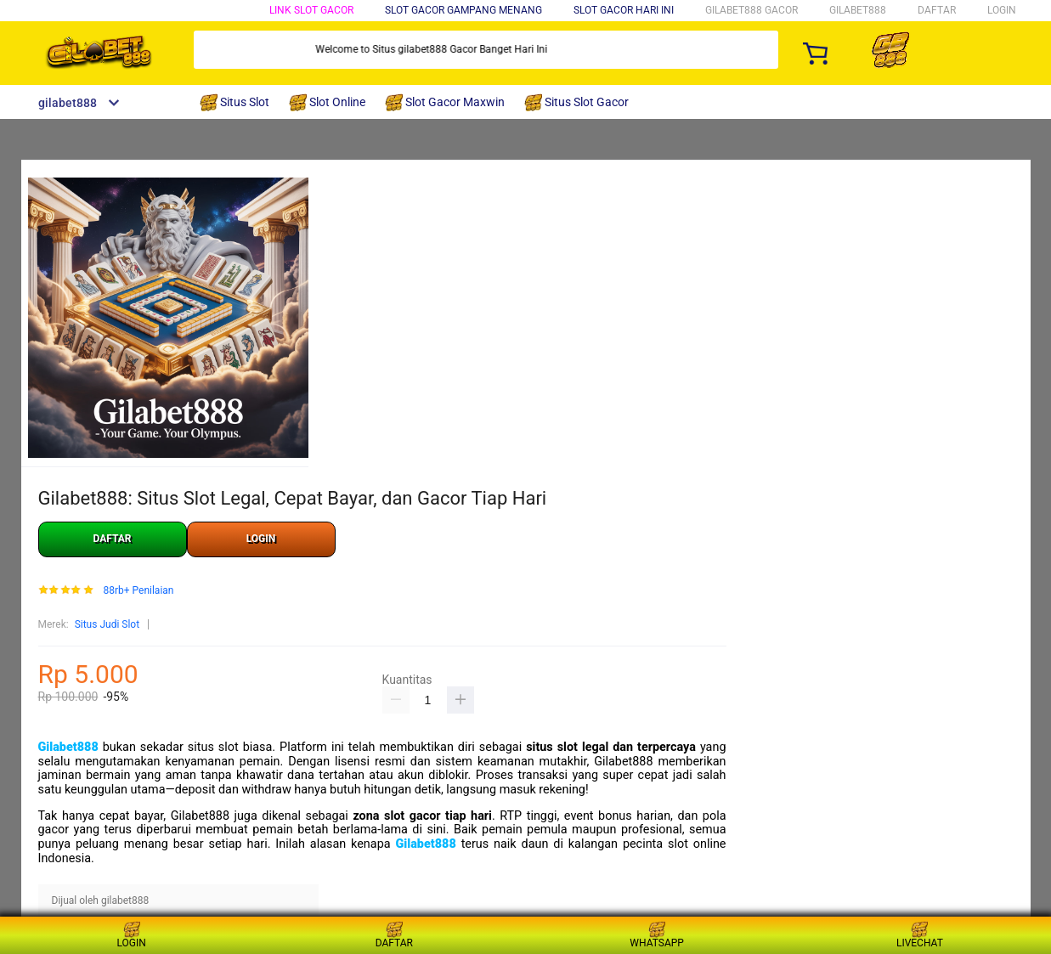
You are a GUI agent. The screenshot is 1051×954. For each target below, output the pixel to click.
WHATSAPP (657, 935)
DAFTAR (937, 10)
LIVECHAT (919, 935)
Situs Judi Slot (107, 624)
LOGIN (1001, 10)
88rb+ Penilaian (138, 590)
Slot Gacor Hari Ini (624, 10)
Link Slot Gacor (311, 10)
